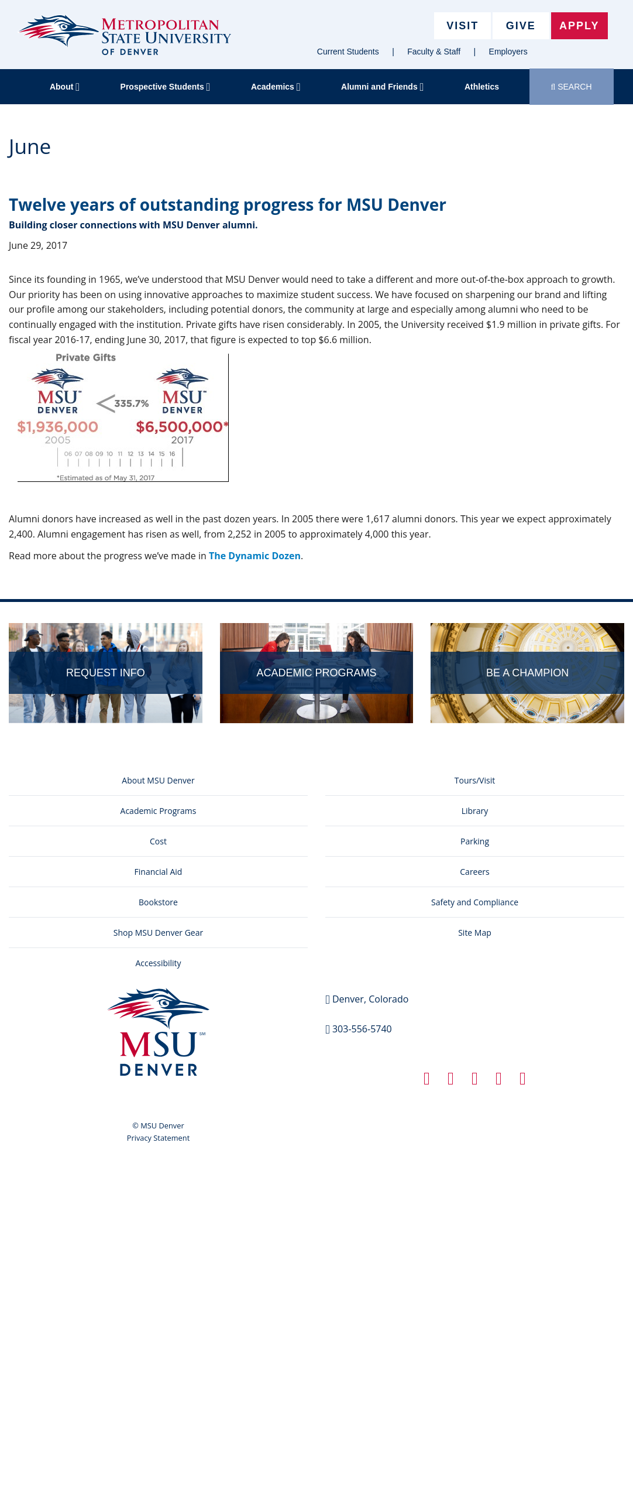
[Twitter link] (451, 1081)
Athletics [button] (482, 86)
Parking (474, 841)
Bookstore (158, 902)
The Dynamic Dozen (255, 555)
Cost (158, 841)
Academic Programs (159, 810)
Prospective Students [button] (166, 86)
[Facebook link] (427, 1081)
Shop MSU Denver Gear (158, 932)
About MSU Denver (158, 780)
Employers (508, 51)
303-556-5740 (362, 1028)
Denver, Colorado (370, 999)
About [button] (65, 86)
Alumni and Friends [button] (382, 86)
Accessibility (158, 963)
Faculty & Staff (433, 51)
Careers (474, 871)
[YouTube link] (523, 1081)
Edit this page (598, 577)
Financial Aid (159, 871)
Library (475, 810)
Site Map (474, 932)
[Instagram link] (499, 1081)
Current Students (348, 51)
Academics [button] (276, 86)
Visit (462, 26)
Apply (579, 26)
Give (521, 26)
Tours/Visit (475, 780)
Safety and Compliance (474, 902)
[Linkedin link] (475, 1081)
